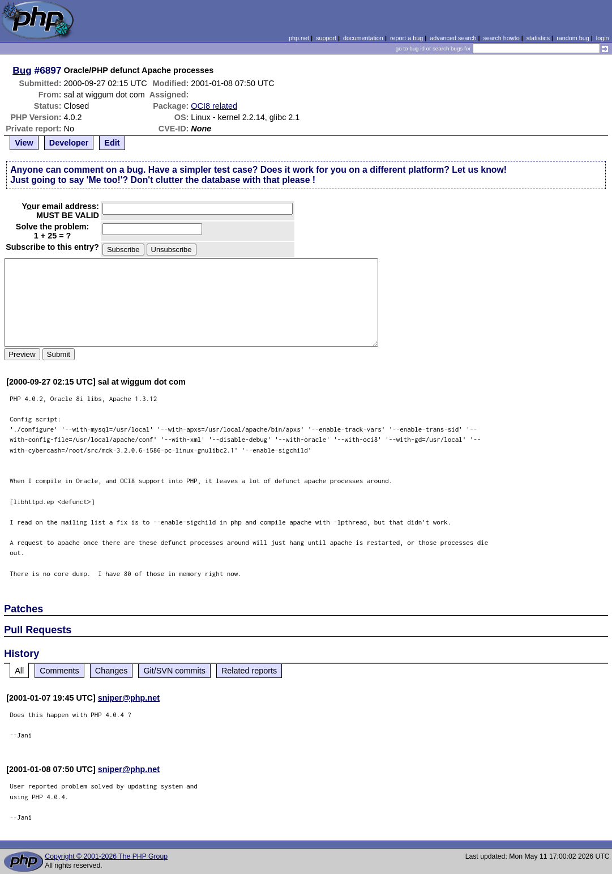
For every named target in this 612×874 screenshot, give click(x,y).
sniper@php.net (129, 697)
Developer (69, 142)
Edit (111, 142)
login (602, 38)
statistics (538, 38)
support (326, 38)
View (24, 142)
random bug (573, 38)
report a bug (406, 38)
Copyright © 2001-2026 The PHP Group (106, 856)
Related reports (249, 670)
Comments (59, 670)
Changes (111, 670)
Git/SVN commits (174, 670)
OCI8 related (214, 105)
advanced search (453, 38)
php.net (299, 38)
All (19, 670)
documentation (363, 38)
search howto (501, 38)
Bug (22, 70)
